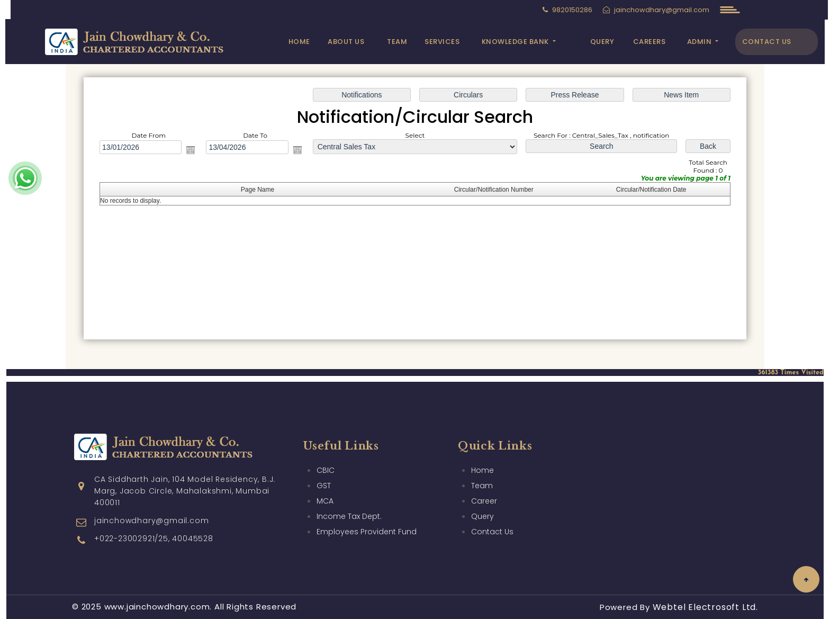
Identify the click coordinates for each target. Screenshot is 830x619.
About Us (346, 42)
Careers (649, 42)
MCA (325, 485)
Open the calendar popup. (190, 150)
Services (442, 42)
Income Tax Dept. (349, 501)
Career (484, 485)
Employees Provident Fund (367, 516)
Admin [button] (700, 42)
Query (602, 42)
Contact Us (766, 42)
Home (299, 42)
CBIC (326, 455)
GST (324, 470)
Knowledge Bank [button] (516, 42)
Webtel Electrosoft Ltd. (705, 607)
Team (397, 42)
